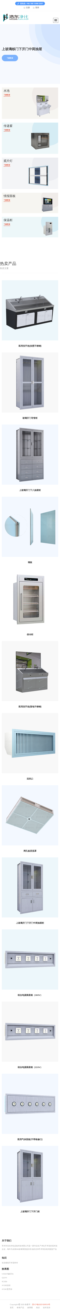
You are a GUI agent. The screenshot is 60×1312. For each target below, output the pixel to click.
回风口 (30, 778)
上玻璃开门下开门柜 (30, 1211)
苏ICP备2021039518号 (41, 1304)
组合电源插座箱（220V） (30, 1067)
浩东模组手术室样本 (10, 1263)
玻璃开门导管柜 (30, 418)
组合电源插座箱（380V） (30, 995)
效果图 (30, 1307)
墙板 (30, 562)
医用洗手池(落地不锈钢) (30, 706)
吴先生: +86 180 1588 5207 (30, 3)
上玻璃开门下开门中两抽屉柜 (30, 923)
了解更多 (10, 62)
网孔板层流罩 (30, 851)
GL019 (4, 1278)
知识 (38, 1307)
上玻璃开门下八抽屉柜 (30, 490)
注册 (27, 8)
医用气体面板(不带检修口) (30, 1139)
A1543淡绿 (6, 1285)
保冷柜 (30, 634)
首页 (12, 1307)
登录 (36, 8)
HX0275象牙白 (8, 1274)
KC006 (4, 1281)
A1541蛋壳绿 (7, 1289)
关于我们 (6, 1240)
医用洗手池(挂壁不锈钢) (30, 346)
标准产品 (20, 1307)
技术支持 (46, 1307)
